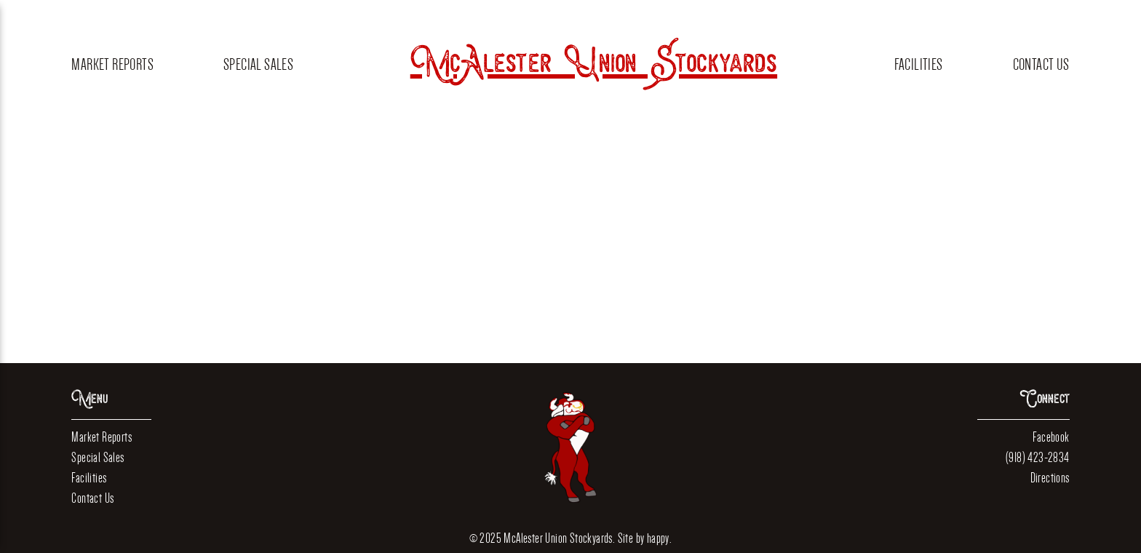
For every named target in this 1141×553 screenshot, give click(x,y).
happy (658, 538)
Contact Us (1041, 64)
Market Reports (112, 64)
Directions (1050, 477)
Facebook (1051, 437)
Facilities (918, 64)
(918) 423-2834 (1038, 457)
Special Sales (258, 64)
